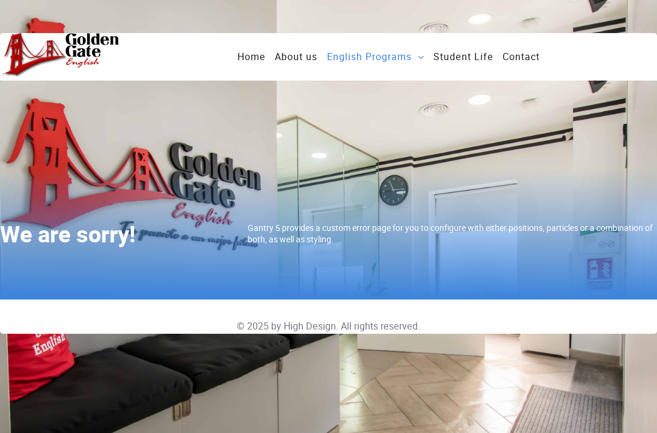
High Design (310, 326)
